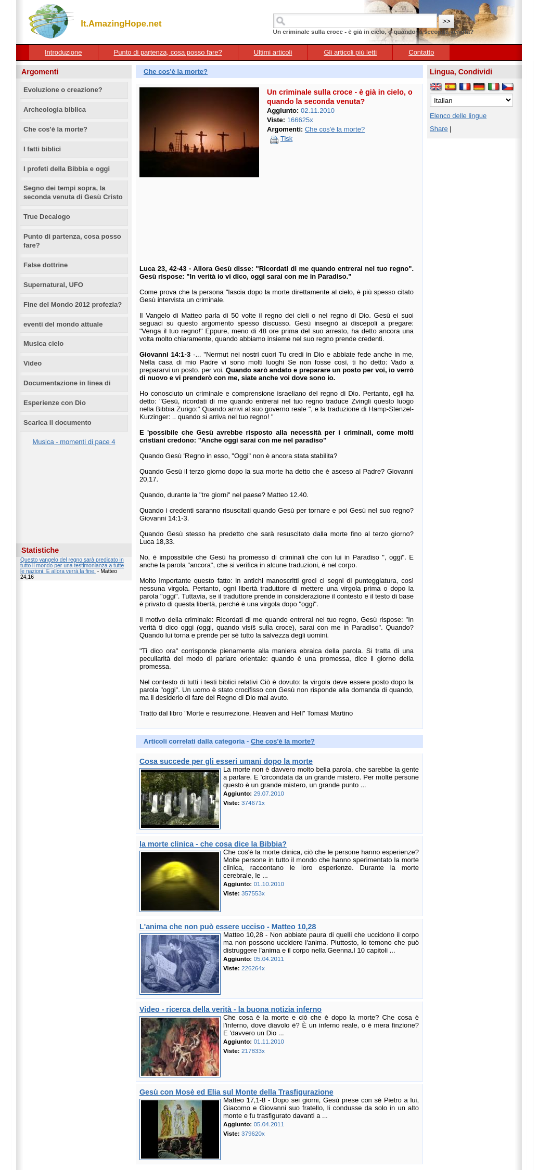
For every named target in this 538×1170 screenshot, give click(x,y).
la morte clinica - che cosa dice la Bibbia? (213, 844)
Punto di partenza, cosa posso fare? (168, 52)
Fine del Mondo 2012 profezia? (72, 304)
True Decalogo (46, 216)
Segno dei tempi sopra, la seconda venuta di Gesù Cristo (73, 192)
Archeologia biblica (54, 109)
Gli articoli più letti (350, 52)
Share (439, 129)
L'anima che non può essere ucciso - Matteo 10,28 (227, 926)
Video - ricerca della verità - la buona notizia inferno (230, 1009)
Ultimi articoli (273, 52)
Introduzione (63, 52)
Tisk (286, 138)
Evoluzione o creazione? (63, 90)
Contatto (421, 52)
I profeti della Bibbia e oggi (66, 169)
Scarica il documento (57, 422)
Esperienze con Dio (54, 403)
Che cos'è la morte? (55, 129)
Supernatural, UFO (53, 285)
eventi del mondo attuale (63, 324)
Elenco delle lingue (458, 116)
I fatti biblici (42, 149)
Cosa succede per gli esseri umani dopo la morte (226, 761)
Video (32, 363)
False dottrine (45, 265)
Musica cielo (43, 343)
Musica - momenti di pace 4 (74, 442)
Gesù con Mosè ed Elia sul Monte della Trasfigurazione (236, 1092)
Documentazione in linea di (67, 383)
